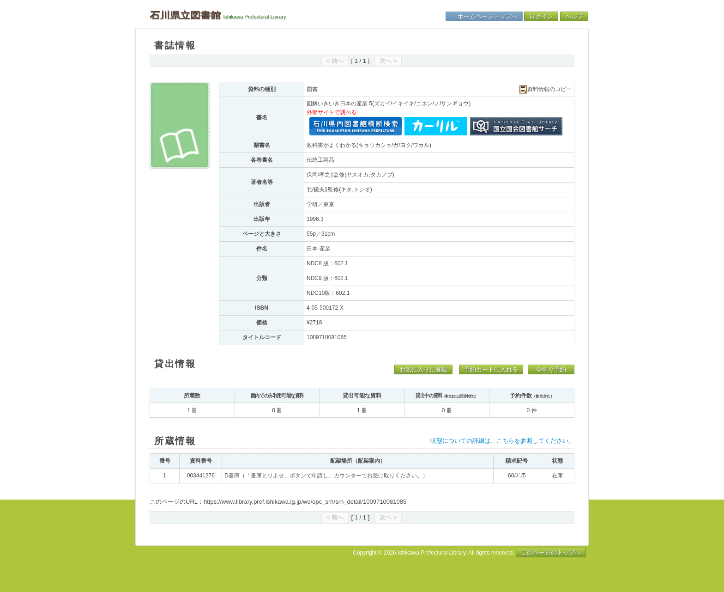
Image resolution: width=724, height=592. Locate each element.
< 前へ (335, 60)
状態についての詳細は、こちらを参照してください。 (502, 440)
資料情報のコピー (545, 89)
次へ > (388, 60)
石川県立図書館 (185, 15)
